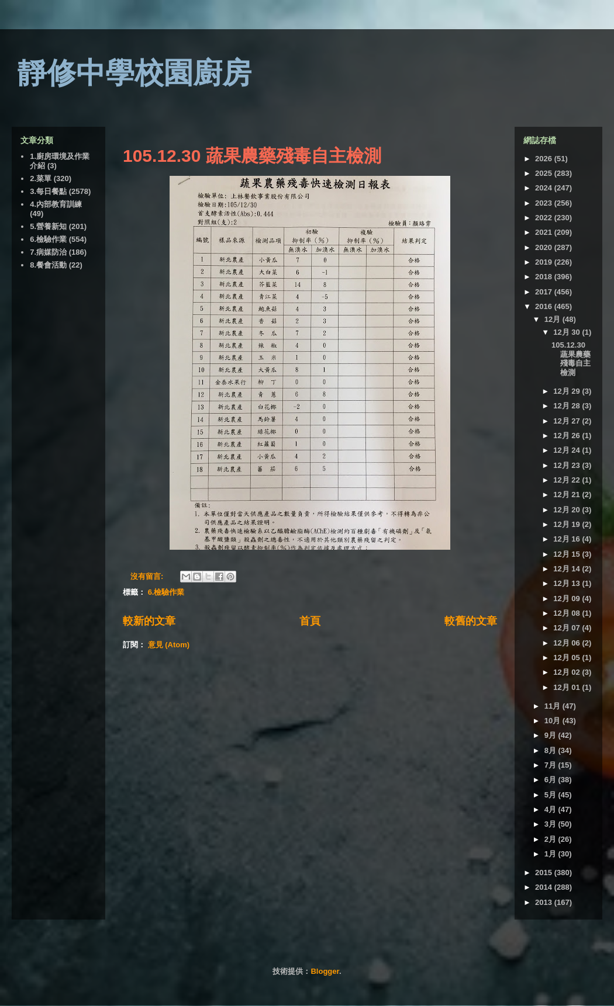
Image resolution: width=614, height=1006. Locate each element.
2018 (544, 276)
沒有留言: (147, 576)
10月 (553, 720)
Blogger (325, 971)
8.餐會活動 (48, 265)
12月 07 (567, 627)
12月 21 (567, 494)
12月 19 (567, 524)
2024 (544, 187)
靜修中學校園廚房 (134, 73)
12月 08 (567, 613)
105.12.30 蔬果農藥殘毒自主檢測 (252, 155)
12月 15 (567, 554)
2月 (551, 839)
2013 (544, 902)
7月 (551, 765)
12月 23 (567, 465)
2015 (544, 872)
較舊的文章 (470, 621)
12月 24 (567, 450)
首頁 (309, 621)
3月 (551, 824)
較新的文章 (149, 621)
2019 (544, 262)
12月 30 (567, 332)
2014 (544, 887)
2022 (544, 217)
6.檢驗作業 (166, 592)
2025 (544, 173)
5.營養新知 (48, 226)
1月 (551, 853)
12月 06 (567, 643)
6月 (551, 779)
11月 (553, 706)
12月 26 (567, 435)
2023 (544, 203)
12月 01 (567, 687)
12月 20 (567, 509)
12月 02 (567, 672)
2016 (544, 306)
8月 (551, 750)
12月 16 (567, 539)
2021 (544, 232)
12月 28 (567, 405)
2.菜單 (40, 178)
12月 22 (567, 480)
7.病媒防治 (48, 252)
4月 (551, 809)
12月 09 (567, 598)
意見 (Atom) (169, 644)
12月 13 (567, 583)
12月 (553, 319)
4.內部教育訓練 (56, 204)
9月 (551, 735)
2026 (544, 158)
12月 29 (567, 391)
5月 (551, 794)
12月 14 (567, 568)
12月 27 (567, 421)
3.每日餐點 (48, 191)
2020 (544, 247)
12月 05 (567, 657)
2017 (544, 291)
